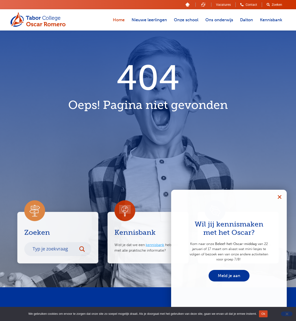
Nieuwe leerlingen (149, 19)
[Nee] (287, 314)
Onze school (186, 19)
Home (119, 19)
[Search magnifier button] (84, 256)
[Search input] (54, 256)
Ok (263, 313)
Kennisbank (271, 19)
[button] (279, 196)
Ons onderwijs (219, 19)
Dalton (246, 19)
